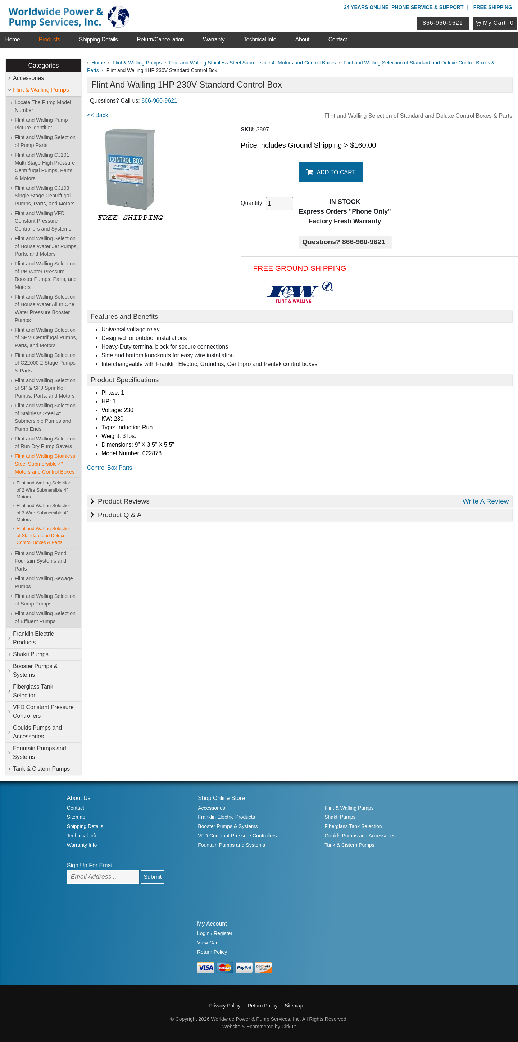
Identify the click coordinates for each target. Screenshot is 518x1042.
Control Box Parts (109, 468)
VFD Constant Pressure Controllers (43, 711)
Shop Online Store (221, 798)
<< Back (97, 115)
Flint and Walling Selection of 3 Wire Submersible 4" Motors (44, 512)
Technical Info (260, 39)
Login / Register (214, 933)
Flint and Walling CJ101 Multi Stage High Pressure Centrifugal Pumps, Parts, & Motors (45, 166)
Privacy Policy (224, 1006)
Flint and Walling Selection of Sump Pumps (45, 600)
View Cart (208, 942)
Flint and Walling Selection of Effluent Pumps (45, 617)
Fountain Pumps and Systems (39, 752)
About (302, 39)
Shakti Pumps (31, 654)
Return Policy (212, 952)
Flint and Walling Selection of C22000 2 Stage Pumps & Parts (45, 363)
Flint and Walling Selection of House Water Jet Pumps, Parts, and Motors (46, 246)
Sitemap (76, 817)
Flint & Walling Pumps (41, 90)
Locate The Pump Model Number (43, 106)
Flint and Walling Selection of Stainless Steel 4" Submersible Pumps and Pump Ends (45, 417)
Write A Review (486, 501)
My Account (212, 924)
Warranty (213, 39)
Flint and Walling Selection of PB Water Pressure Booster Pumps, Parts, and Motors (46, 275)
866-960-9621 (443, 23)
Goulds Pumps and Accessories (37, 732)
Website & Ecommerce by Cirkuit (259, 1026)
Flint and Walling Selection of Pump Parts (45, 141)
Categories (43, 65)
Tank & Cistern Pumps (41, 769)
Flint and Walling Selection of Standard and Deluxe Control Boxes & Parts (44, 535)
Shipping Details (98, 39)
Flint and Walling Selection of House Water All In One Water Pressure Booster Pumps (45, 308)
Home (12, 39)
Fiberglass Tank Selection (33, 691)
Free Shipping (492, 7)
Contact (337, 39)
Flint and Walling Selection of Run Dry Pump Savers (45, 443)
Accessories (28, 78)
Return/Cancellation (160, 39)
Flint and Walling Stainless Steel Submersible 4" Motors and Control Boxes (45, 463)
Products (49, 39)
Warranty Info (82, 845)
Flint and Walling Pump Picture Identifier (41, 124)
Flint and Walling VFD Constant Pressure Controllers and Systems (43, 221)
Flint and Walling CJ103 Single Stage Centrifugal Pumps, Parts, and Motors (44, 195)
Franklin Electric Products (33, 638)
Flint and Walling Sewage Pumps (44, 582)
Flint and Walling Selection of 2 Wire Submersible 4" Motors (44, 490)
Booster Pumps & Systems (35, 670)
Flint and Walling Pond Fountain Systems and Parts (40, 561)
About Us (79, 798)
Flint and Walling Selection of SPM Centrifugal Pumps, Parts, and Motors (46, 337)
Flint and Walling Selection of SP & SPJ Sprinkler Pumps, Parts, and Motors (45, 388)
